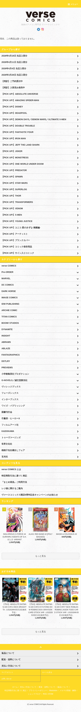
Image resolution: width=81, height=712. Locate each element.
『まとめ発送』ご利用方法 (14, 482)
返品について (62, 687)
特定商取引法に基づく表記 (14, 475)
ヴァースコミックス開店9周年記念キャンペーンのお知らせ (30, 495)
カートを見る (47, 672)
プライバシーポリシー (38, 690)
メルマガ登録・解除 (68, 690)
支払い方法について (28, 687)
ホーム (15, 687)
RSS (45, 694)
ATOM (50, 694)
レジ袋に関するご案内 (12, 488)
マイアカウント (7, 672)
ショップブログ (34, 694)
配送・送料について (47, 687)
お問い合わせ (7, 679)
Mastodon (53, 690)
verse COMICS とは (11, 469)
